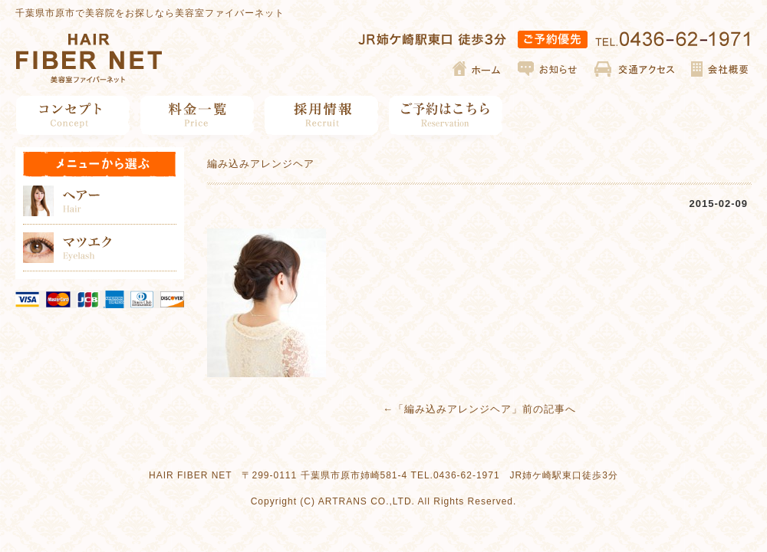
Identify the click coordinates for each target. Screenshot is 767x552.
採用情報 (322, 115)
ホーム (477, 69)
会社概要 (719, 69)
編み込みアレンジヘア (458, 409)
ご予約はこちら (446, 115)
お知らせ (548, 69)
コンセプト (73, 115)
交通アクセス (634, 69)
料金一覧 (197, 115)
